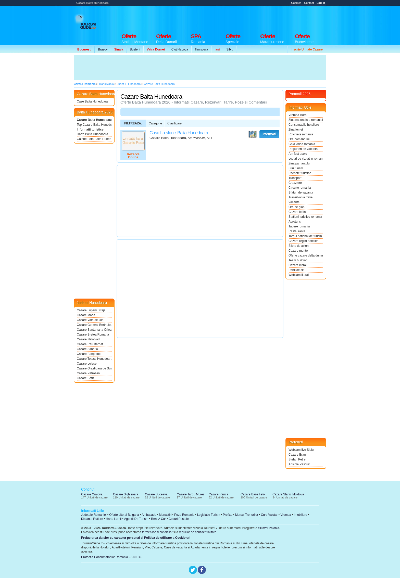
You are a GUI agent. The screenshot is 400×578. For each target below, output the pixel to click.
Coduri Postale (179, 519)
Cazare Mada (86, 315)
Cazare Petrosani (89, 373)
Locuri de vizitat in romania (306, 158)
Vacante (294, 202)
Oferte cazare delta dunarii (306, 255)
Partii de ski (296, 270)
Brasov (102, 49)
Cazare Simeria (87, 349)
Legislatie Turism (208, 515)
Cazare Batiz (85, 378)
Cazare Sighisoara (125, 494)
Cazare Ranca (218, 494)
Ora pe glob (297, 207)
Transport (295, 178)
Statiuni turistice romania (305, 217)
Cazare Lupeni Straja (91, 310)
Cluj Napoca (179, 49)
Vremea (285, 515)
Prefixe (227, 515)
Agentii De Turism (136, 519)
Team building (298, 260)
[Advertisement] (233, 18)
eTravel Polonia (268, 528)
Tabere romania (299, 226)
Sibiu (229, 49)
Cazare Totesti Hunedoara (94, 359)
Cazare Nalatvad (88, 339)
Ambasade (149, 515)
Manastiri (165, 515)
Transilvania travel (301, 197)
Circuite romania (300, 187)
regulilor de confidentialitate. (198, 532)
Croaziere (295, 183)
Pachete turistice (300, 173)
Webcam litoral (299, 275)
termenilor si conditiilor (157, 532)
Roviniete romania (301, 134)
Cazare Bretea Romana (93, 334)
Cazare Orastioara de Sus (94, 368)
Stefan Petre (297, 459)
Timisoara (201, 49)
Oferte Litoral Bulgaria (124, 515)
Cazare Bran (297, 454)
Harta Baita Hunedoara (92, 134)
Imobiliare (300, 515)
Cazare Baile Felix (253, 494)
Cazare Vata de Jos (90, 320)
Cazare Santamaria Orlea (94, 329)
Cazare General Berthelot (94, 325)
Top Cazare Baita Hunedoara (94, 124)
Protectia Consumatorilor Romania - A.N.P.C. (111, 557)
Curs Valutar (269, 515)
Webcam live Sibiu (301, 450)
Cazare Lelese (86, 363)
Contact (309, 2)
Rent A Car (158, 519)
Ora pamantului (299, 139)
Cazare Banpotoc (89, 354)
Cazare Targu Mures (191, 494)
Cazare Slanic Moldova (288, 494)
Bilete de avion (299, 246)
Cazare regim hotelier (303, 241)
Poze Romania (184, 515)
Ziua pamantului (299, 163)
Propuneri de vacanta (303, 149)
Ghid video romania (302, 144)
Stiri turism (296, 168)
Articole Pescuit (299, 464)
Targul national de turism (305, 236)
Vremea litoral (298, 115)
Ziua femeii (296, 129)
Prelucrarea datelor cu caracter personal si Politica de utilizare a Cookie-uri (135, 538)
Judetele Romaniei (93, 515)
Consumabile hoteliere (304, 124)
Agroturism (296, 221)
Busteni (135, 49)
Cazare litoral (298, 265)
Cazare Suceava (156, 494)
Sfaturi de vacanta (301, 192)
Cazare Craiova (91, 494)
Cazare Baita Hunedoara (94, 120)
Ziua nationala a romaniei (306, 120)
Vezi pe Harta (252, 134)
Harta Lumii (113, 519)
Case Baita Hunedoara (92, 101)
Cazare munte (298, 250)
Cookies (296, 2)
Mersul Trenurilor (246, 515)
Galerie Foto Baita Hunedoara (94, 139)
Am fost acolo (298, 154)
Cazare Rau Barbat (90, 344)
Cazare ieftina (298, 212)
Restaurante (297, 231)
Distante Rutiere (92, 519)
